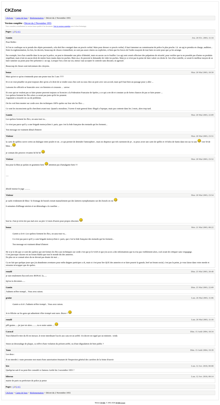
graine (9, 298)
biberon (9, 376)
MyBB (102, 403)
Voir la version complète (62, 26)
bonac (8, 72)
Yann (8, 350)
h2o (7, 366)
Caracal (9, 331)
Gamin (9, 38)
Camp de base (22, 18)
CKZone (13, 10)
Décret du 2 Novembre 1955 (38, 23)
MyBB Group (120, 403)
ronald (9, 271)
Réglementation (37, 18)
